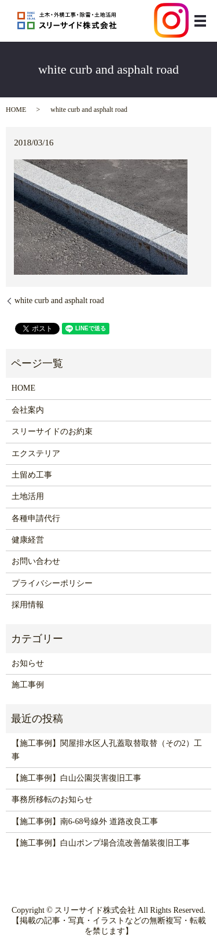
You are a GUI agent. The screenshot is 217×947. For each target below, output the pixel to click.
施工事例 (28, 684)
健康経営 (28, 540)
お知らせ (28, 663)
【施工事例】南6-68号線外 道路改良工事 (85, 821)
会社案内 (28, 410)
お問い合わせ (36, 561)
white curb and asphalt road (59, 300)
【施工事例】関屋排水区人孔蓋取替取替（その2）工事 (107, 749)
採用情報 (28, 604)
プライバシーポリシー (52, 583)
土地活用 (28, 496)
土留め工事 (32, 475)
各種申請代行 (36, 518)
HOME (16, 109)
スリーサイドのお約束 (52, 431)
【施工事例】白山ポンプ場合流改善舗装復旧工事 (101, 843)
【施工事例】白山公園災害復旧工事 (76, 778)
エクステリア (36, 453)
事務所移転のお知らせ (52, 799)
